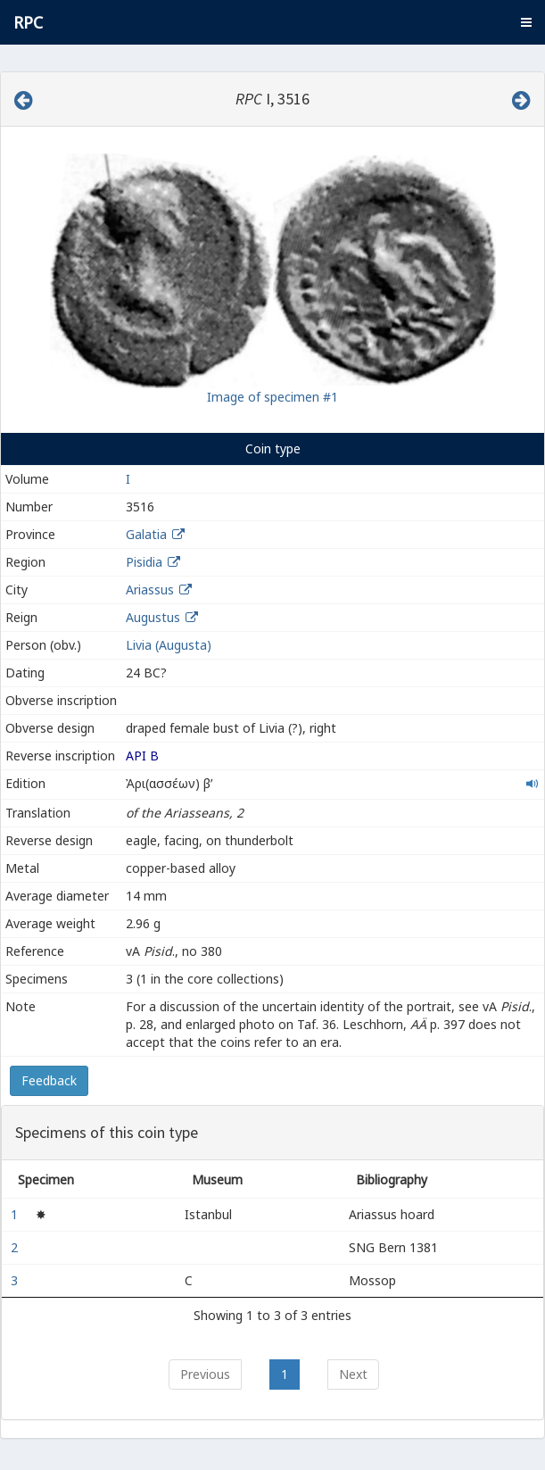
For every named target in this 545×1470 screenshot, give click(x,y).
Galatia (146, 534)
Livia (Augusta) (168, 644)
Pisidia (144, 561)
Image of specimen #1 (272, 396)
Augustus (153, 617)
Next (353, 1374)
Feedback (49, 1080)
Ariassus (150, 589)
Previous (205, 1374)
